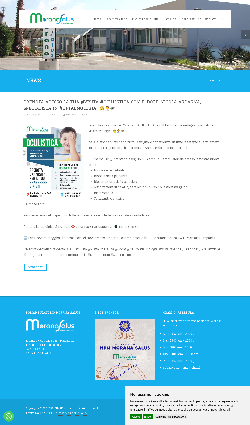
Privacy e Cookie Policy (72, 413)
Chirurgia (170, 19)
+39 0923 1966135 (41, 349)
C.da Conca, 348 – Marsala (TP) (56, 340)
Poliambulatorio (116, 19)
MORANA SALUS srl (75, 115)
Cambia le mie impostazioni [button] (170, 416)
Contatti (210, 19)
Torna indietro (217, 80)
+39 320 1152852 (41, 353)
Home (97, 19)
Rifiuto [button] (148, 416)
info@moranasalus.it (49, 345)
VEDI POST (35, 267)
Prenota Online (191, 19)
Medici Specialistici (146, 19)
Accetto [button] (136, 416)
